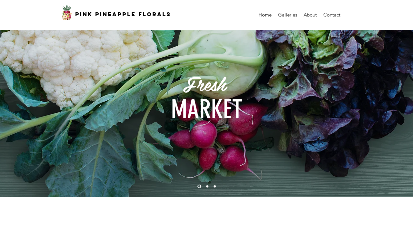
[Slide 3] (215, 186)
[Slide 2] (207, 186)
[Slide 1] (199, 186)
